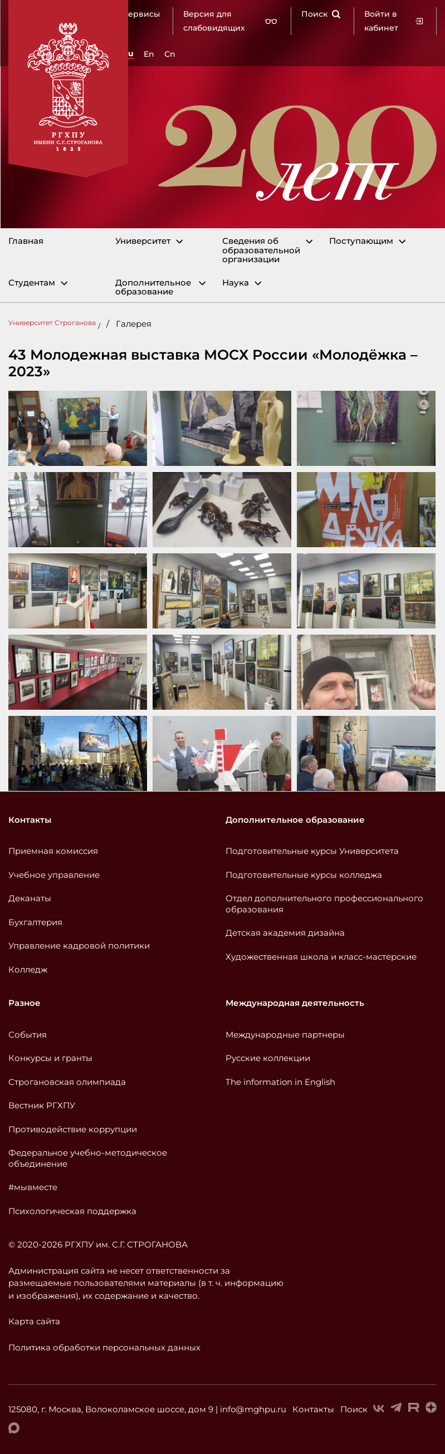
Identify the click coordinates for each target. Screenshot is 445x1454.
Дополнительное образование (153, 287)
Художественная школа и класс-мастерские (321, 956)
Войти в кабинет (393, 21)
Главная (25, 241)
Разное (24, 1003)
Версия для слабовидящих (230, 21)
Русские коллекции (268, 1058)
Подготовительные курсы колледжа (304, 875)
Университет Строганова (52, 322)
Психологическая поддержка (72, 1211)
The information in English (280, 1082)
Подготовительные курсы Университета (312, 851)
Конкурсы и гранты (50, 1058)
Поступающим (361, 241)
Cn (169, 54)
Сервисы (141, 14)
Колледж (27, 969)
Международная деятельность (295, 1003)
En (149, 54)
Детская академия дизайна (285, 932)
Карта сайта (34, 1321)
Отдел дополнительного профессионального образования (324, 904)
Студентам (31, 283)
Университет (142, 241)
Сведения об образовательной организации (261, 250)
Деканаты (29, 898)
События (27, 1034)
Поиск (321, 14)
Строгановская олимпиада (67, 1082)
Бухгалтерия (35, 922)
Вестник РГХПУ (41, 1105)
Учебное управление (54, 875)
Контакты (29, 819)
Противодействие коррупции (72, 1129)
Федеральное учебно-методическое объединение (87, 1158)
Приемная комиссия (53, 851)
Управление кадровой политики (79, 945)
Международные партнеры (285, 1034)
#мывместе (32, 1187)
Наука (235, 283)
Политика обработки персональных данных (104, 1347)
